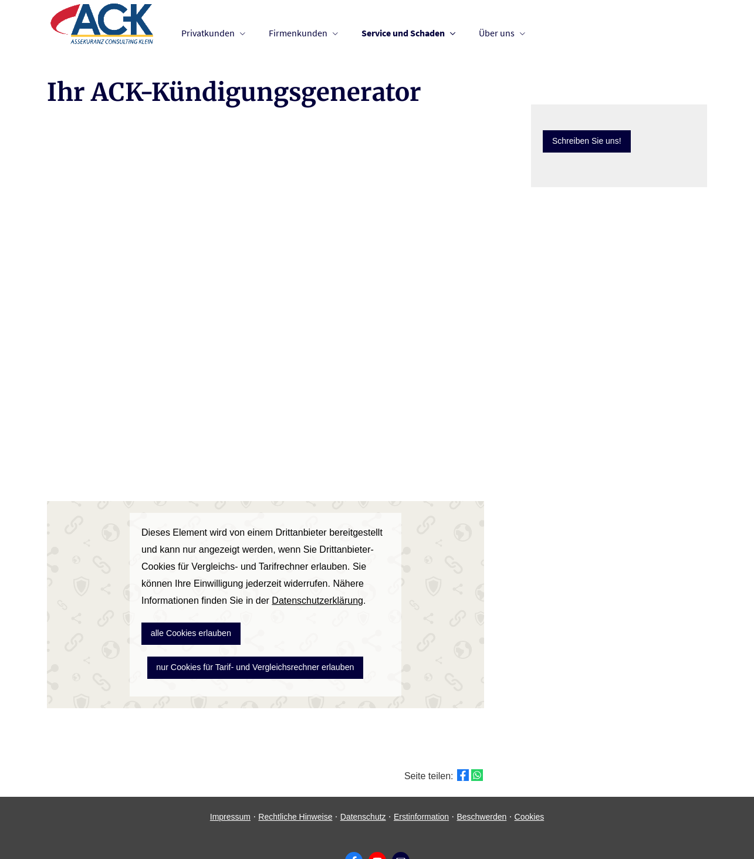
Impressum (230, 785)
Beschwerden (481, 785)
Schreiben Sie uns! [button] (586, 141)
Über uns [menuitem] (497, 33)
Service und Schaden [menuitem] (403, 33)
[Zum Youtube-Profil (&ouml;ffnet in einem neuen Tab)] (377, 829)
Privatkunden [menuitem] (208, 33)
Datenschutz (363, 785)
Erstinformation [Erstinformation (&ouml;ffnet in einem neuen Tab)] (421, 785)
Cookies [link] (530, 785)
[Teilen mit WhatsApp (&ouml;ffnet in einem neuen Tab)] (477, 744)
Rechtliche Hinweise (295, 785)
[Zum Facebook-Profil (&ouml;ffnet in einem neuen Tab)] (354, 829)
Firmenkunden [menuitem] (298, 33)
